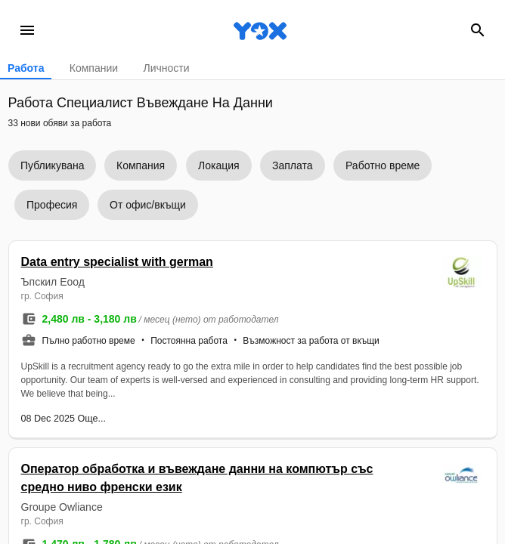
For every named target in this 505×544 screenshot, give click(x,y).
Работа (26, 68)
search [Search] (478, 30)
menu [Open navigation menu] (27, 30)
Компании (94, 68)
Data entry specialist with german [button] (117, 261)
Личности (166, 68)
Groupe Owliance (62, 507)
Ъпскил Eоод (53, 282)
